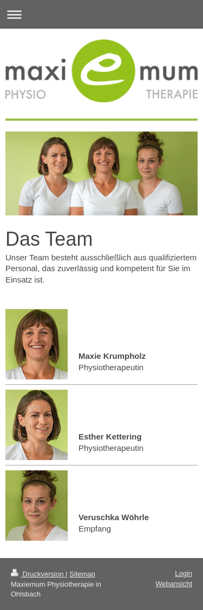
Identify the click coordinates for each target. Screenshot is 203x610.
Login (183, 573)
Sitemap (82, 574)
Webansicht (173, 584)
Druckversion (38, 574)
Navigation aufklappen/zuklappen (101, 14)
